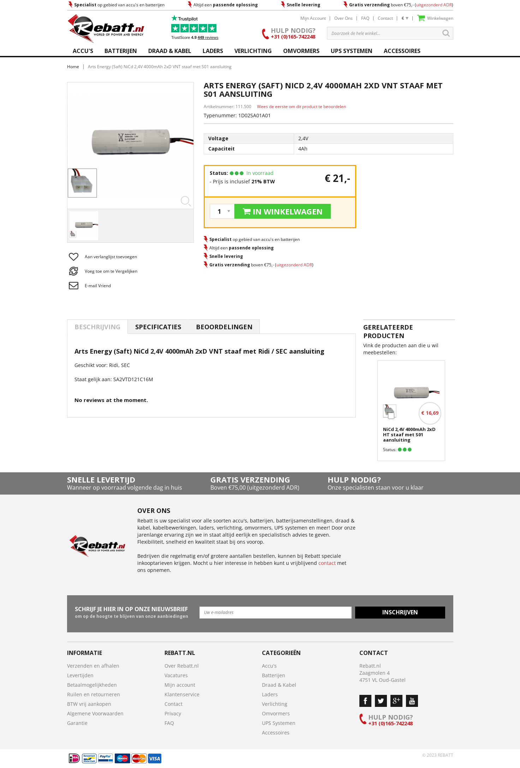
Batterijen (273, 675)
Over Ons (343, 18)
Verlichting (274, 704)
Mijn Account (313, 18)
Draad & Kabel (279, 684)
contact (327, 563)
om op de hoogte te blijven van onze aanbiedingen (131, 612)
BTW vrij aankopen (89, 704)
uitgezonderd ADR (434, 5)
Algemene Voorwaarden (95, 713)
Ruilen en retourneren (93, 694)
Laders (270, 694)
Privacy (173, 713)
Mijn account (180, 684)
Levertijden (80, 675)
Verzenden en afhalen (93, 665)
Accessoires (275, 732)
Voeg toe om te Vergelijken (111, 271)
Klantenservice (182, 694)
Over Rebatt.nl (182, 665)
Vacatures (176, 675)
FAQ (365, 18)
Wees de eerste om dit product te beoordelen (301, 107)
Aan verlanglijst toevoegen (111, 257)
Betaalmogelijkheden (92, 684)
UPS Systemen (278, 723)
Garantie (77, 723)
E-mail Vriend (98, 286)
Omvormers (276, 713)
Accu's (269, 665)
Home (73, 67)
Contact (385, 18)
